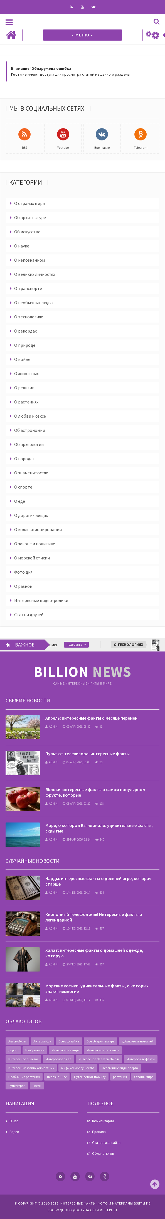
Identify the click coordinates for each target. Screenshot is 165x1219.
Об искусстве (27, 231)
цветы (37, 1086)
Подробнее (78, 644)
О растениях (26, 402)
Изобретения (34, 1050)
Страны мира (144, 1077)
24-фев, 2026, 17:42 (76, 964)
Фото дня (23, 572)
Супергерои (16, 1086)
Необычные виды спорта (120, 1068)
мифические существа (78, 1068)
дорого (13, 1050)
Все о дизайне (68, 1041)
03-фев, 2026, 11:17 (76, 1000)
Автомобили (17, 1041)
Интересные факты (141, 1059)
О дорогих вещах (31, 515)
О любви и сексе (30, 416)
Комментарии (103, 1121)
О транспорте (28, 288)
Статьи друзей (28, 614)
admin (51, 727)
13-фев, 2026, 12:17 (76, 928)
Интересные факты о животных (31, 1068)
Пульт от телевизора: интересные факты (87, 753)
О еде (19, 501)
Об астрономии (29, 430)
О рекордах (25, 331)
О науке (21, 246)
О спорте (23, 487)
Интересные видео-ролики (41, 600)
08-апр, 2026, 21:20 (76, 804)
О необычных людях (33, 302)
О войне (22, 359)
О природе (24, 345)
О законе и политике (34, 543)
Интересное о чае (58, 1059)
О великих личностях (34, 274)
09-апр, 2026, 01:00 (76, 762)
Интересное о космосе (103, 1050)
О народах (24, 458)
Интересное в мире (65, 1050)
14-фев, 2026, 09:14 (76, 893)
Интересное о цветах (23, 1059)
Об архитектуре (30, 217)
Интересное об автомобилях (98, 1059)
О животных (26, 373)
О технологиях (28, 316)
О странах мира (29, 203)
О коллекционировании (38, 529)
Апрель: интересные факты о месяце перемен (91, 718)
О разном (23, 586)
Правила (99, 1131)
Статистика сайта (106, 1142)
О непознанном (29, 260)
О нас (13, 1121)
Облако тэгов (103, 1153)
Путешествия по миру (90, 1077)
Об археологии (29, 444)
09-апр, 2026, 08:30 (76, 727)
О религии (24, 387)
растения (120, 1077)
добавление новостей (138, 1041)
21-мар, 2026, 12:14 (76, 839)
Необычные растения (24, 1077)
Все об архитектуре (100, 1041)
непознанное (57, 1077)
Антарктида (42, 1041)
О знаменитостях (31, 472)
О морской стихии (32, 558)
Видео (14, 1131)
